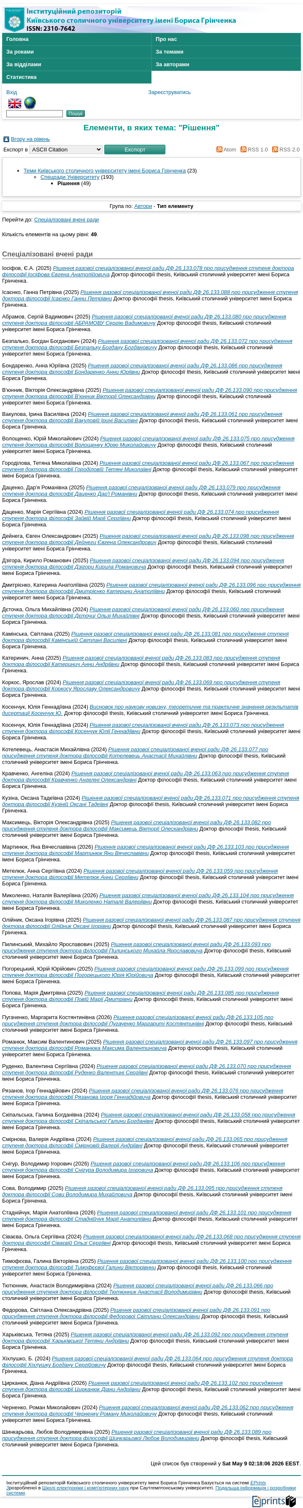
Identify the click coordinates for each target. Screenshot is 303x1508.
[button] (134, 149)
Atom (225, 149)
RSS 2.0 (284, 149)
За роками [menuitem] (20, 52)
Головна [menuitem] (17, 39)
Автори (143, 206)
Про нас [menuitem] (166, 39)
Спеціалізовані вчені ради (66, 219)
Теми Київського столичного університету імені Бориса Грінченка (105, 170)
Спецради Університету (70, 177)
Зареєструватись (169, 92)
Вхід (11, 92)
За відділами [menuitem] (23, 64)
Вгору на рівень (30, 139)
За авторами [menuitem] (172, 64)
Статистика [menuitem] (21, 77)
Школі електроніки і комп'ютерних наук (85, 1487)
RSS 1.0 (253, 149)
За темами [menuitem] (170, 52)
